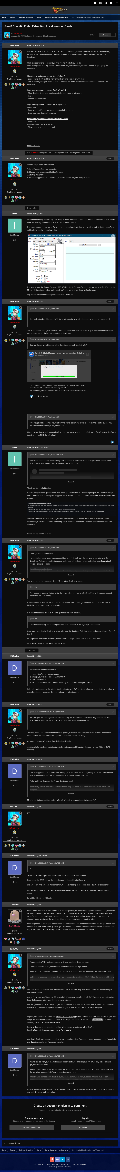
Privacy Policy (64, 1164)
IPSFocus (47, 1164)
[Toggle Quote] (31, 309)
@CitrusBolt (97, 1019)
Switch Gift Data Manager (66, 1016)
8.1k (14, 930)
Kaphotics (15, 904)
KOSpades (15, 656)
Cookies (83, 1164)
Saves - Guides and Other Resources (41, 36)
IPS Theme (37, 1164)
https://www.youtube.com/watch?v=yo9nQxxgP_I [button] (46, 76)
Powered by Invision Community (60, 1166)
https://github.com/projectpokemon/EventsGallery (52, 1030)
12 (15, 682)
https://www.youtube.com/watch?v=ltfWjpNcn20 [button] (46, 104)
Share (92, 35)
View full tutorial (33, 146)
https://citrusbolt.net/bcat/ (50, 1022)
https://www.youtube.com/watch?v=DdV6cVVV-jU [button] (46, 90)
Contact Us (75, 1164)
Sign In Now (83, 1127)
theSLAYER (14, 45)
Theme (55, 1164)
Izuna (14, 214)
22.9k (15, 77)
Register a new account (31, 1127)
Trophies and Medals (14, 79)
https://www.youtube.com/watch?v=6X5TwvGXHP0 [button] (47, 119)
